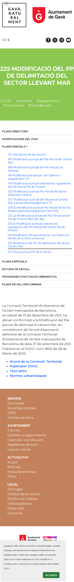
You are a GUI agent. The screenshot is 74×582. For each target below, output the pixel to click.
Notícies (14, 467)
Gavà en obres (18, 449)
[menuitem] (37, 131)
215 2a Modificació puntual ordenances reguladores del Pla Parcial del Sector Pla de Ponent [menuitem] (36, 227)
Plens (12, 476)
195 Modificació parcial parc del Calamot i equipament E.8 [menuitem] (34, 177)
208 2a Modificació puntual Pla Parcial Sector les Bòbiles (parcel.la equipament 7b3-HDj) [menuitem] (39, 209)
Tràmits (13, 430)
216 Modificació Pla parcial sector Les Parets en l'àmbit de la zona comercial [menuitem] (38, 236)
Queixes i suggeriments (26, 435)
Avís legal (15, 489)
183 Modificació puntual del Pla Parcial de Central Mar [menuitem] (39, 161)
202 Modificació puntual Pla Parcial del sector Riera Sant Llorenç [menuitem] (37, 193)
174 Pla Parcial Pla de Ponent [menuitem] (27, 154)
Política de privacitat (23, 494)
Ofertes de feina (20, 418)
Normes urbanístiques (28, 376)
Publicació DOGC (24, 366)
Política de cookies (22, 499)
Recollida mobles (21, 408)
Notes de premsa (21, 472)
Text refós (18, 371)
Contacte (14, 513)
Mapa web (15, 508)
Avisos (12, 462)
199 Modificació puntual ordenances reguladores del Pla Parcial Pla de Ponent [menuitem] (39, 185)
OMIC (11, 413)
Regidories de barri (22, 444)
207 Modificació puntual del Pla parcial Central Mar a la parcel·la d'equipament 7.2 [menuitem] (37, 201)
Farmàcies (15, 403)
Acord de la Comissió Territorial (36, 361)
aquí (7, 568)
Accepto (51, 575)
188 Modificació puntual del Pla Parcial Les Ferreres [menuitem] (35, 169)
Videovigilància (19, 503)
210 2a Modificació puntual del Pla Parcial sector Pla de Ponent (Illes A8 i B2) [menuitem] (39, 217)
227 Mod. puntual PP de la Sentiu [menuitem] (29, 252)
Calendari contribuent (25, 440)
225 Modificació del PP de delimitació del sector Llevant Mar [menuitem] (39, 244)
